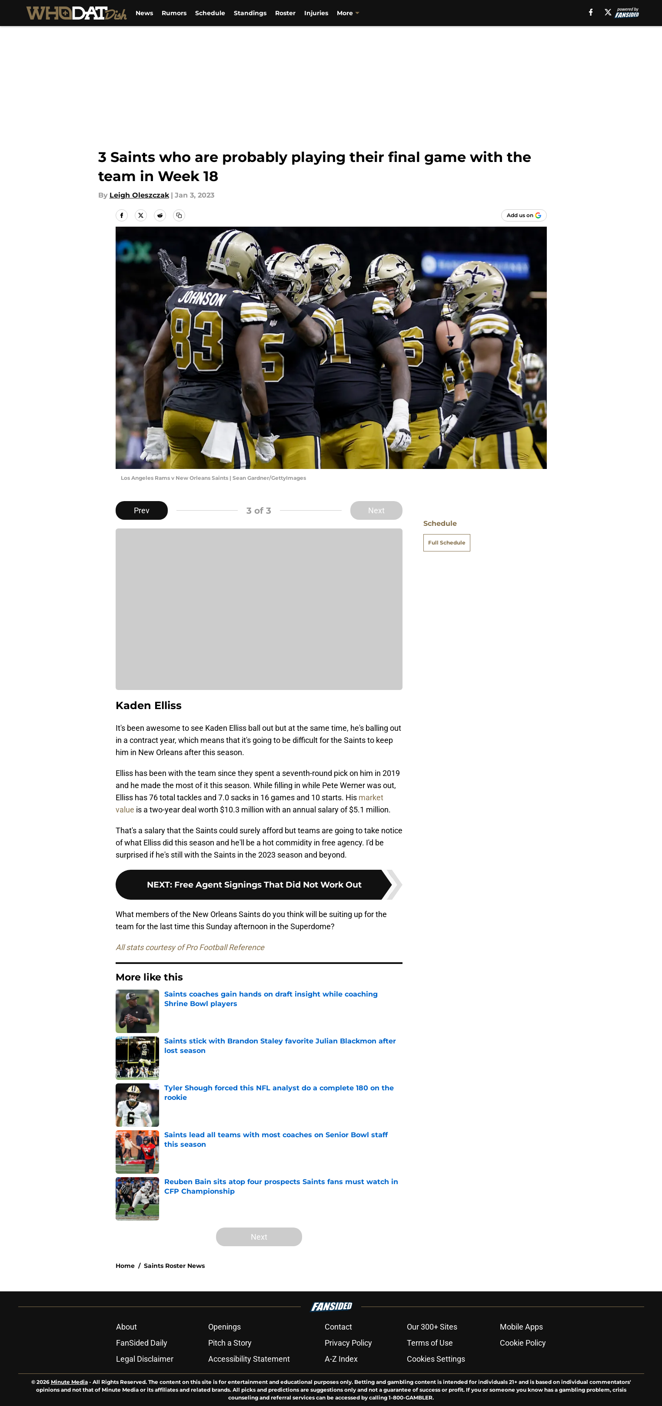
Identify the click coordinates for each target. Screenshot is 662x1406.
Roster (286, 13)
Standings (250, 13)
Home (125, 1266)
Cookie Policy (523, 1342)
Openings (224, 1326)
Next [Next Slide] (376, 510)
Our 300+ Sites (432, 1326)
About (126, 1326)
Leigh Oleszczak (139, 195)
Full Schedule (447, 542)
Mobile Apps (521, 1326)
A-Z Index (341, 1358)
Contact (338, 1326)
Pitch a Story (230, 1342)
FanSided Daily (141, 1342)
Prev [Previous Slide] (142, 510)
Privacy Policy (348, 1342)
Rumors (174, 13)
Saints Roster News (174, 1266)
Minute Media (69, 1382)
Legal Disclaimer (144, 1358)
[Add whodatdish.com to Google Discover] (524, 215)
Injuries (317, 13)
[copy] (179, 215)
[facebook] (590, 12)
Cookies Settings (436, 1358)
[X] (608, 12)
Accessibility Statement (249, 1358)
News (144, 13)
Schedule (211, 13)
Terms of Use (430, 1342)
